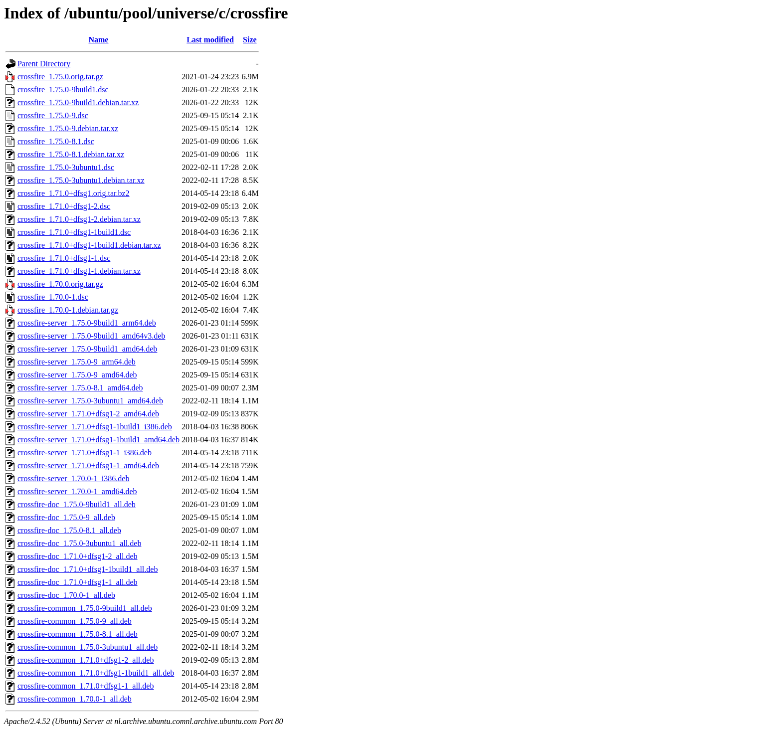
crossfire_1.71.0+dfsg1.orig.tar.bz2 (73, 193)
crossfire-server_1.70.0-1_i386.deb (73, 478)
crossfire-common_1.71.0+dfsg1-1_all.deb (85, 686)
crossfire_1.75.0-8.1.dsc (55, 141)
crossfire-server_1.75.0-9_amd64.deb (77, 374)
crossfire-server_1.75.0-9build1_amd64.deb (87, 349)
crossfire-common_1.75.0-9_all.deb (74, 621)
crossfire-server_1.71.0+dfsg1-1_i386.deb (84, 452)
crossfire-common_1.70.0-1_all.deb (74, 699)
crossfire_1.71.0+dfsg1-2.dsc (63, 206)
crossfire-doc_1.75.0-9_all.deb (66, 517)
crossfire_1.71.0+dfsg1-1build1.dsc (74, 232)
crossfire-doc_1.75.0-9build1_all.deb (76, 504)
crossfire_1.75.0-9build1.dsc (63, 89)
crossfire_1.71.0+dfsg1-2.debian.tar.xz (79, 219)
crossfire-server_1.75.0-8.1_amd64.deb (80, 387)
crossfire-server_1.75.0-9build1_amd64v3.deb (91, 336)
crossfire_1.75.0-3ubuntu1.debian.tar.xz (81, 180)
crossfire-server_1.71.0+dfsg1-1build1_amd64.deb (98, 439)
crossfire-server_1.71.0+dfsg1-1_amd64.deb (88, 465)
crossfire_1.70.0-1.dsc (52, 297)
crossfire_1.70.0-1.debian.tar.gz (67, 310)
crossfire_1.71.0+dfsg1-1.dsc (63, 258)
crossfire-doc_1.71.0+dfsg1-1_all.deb (77, 582)
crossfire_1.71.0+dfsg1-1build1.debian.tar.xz (89, 245)
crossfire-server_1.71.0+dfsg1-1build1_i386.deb (94, 426)
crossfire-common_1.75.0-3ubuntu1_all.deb (87, 647)
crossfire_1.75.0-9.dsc (52, 115)
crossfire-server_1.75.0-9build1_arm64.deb (86, 323)
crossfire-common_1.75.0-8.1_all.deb (77, 634)
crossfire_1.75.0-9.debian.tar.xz (67, 128)
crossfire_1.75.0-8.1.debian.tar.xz (70, 154)
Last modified (210, 39)
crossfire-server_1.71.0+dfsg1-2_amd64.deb (88, 413)
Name (98, 39)
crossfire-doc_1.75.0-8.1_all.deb (69, 530)
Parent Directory (43, 63)
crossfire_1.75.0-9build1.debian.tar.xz (78, 102)
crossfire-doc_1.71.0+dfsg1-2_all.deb (77, 556)
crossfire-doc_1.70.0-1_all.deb (66, 595)
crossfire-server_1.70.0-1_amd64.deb (77, 491)
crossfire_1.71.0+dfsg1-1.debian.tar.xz (79, 271)
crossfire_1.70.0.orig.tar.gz (60, 284)
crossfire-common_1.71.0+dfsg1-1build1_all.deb (95, 673)
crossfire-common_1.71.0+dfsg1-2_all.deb (85, 660)
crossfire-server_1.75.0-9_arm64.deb (76, 362)
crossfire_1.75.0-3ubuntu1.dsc (65, 167)
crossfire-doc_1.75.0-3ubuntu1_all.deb (79, 543)
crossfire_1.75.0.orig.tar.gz (60, 76)
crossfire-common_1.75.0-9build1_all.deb (84, 608)
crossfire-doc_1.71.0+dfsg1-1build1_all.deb (87, 569)
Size (250, 39)
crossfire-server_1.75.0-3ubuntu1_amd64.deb (90, 400)
